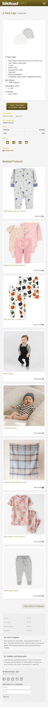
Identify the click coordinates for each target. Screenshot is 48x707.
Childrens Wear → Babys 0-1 (12, 116)
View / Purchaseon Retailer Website (16, 106)
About (28, 618)
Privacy (28, 626)
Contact (29, 630)
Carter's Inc (8, 151)
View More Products (34, 606)
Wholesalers (8, 626)
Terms (28, 622)
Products (7, 622)
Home (6, 618)
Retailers (7, 631)
